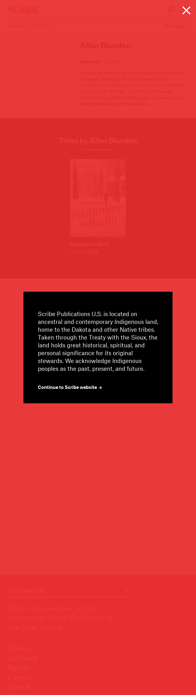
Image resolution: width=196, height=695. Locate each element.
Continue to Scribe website (70, 387)
